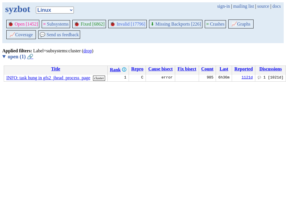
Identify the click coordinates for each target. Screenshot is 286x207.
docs (277, 6)
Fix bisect (186, 68)
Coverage (21, 34)
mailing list (243, 6)
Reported (243, 68)
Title (55, 68)
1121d (247, 77)
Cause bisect (160, 68)
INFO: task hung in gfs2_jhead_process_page (48, 77)
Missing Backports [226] (175, 24)
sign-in (223, 6)
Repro (137, 68)
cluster (99, 78)
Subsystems (56, 24)
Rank (115, 69)
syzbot (17, 9)
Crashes (215, 24)
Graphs (240, 24)
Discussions (270, 68)
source (263, 6)
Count (207, 68)
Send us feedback (59, 34)
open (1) (20, 57)
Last (224, 68)
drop (87, 50)
